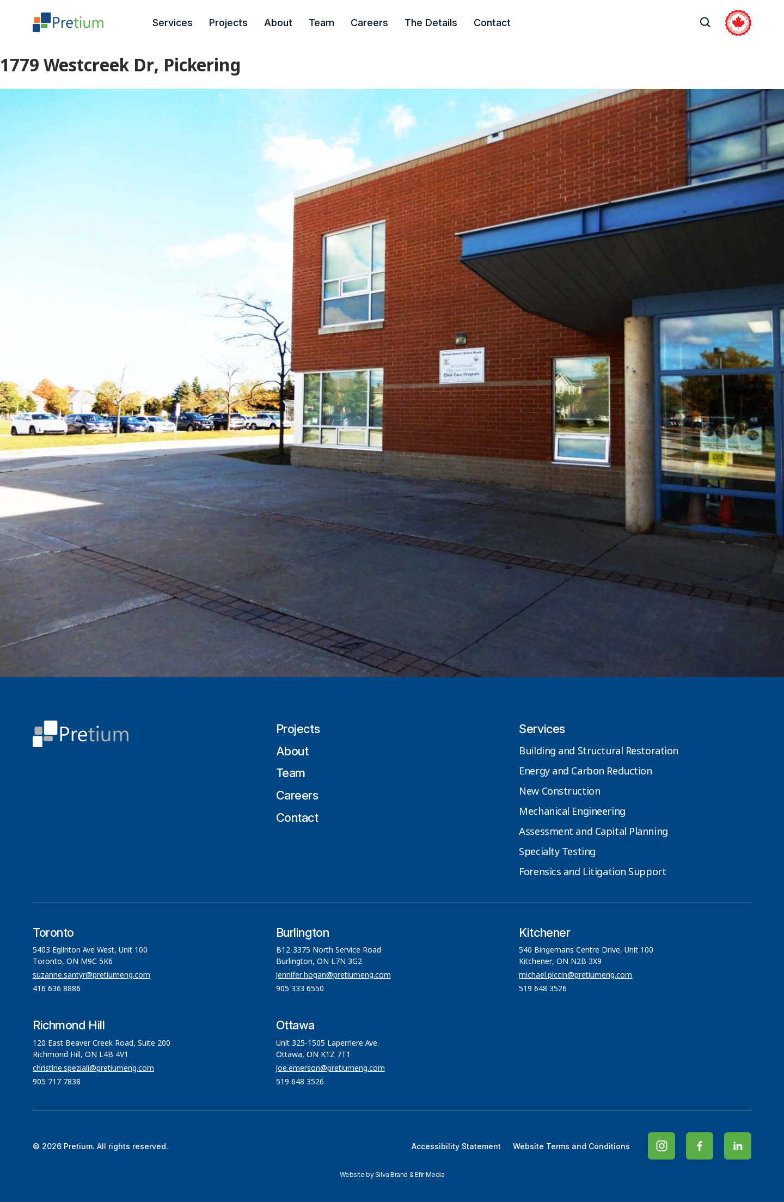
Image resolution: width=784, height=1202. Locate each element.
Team (321, 22)
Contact (492, 22)
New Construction (559, 791)
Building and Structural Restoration (598, 751)
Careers (369, 22)
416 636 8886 (57, 989)
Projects (228, 22)
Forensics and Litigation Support (592, 872)
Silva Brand (391, 1174)
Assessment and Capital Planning (593, 832)
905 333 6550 (300, 989)
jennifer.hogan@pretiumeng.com (333, 975)
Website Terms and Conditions (571, 1146)
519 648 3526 (544, 989)
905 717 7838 (57, 1082)
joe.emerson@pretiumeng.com (330, 1068)
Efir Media (430, 1174)
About (278, 22)
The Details (431, 22)
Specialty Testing (557, 852)
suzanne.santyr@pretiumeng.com (91, 975)
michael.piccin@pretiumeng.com (575, 975)
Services (172, 22)
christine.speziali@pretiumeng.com (93, 1068)
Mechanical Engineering (572, 812)
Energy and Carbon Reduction (585, 771)
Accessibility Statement (456, 1146)
